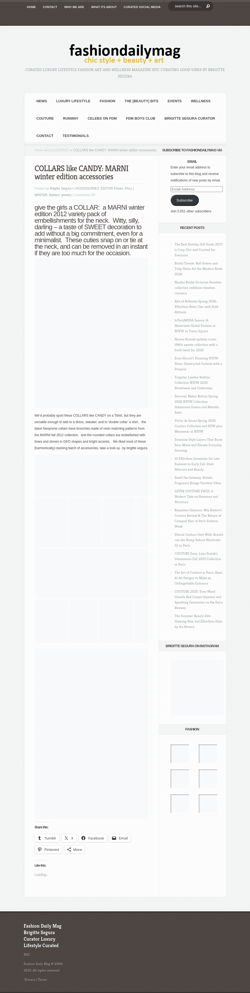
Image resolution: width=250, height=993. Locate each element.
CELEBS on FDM (102, 118)
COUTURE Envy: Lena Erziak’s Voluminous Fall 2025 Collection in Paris (198, 559)
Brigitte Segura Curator (189, 118)
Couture (45, 118)
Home (39, 150)
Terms (42, 979)
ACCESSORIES (58, 150)
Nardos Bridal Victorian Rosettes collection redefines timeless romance (198, 287)
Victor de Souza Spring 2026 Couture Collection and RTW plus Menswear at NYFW (198, 426)
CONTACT (50, 7)
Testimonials (76, 136)
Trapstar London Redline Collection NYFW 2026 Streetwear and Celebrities (194, 382)
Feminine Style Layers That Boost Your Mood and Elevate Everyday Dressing (199, 445)
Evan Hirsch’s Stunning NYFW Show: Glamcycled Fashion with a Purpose (198, 363)
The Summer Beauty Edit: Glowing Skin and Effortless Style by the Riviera (198, 621)
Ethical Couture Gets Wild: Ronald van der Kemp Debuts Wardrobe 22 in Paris (199, 540)
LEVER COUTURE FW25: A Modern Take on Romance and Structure (196, 496)
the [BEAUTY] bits (141, 101)
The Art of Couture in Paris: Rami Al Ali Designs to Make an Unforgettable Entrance (199, 578)
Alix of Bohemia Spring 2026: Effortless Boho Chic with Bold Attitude (196, 306)
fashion (107, 101)
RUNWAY (71, 118)
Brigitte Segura (60, 188)
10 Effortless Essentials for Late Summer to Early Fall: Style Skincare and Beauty (197, 464)
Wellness (200, 101)
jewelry (66, 195)
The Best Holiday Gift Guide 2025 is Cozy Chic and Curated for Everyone (199, 249)
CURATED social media (142, 7)
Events (175, 101)
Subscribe (184, 200)
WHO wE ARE (74, 7)
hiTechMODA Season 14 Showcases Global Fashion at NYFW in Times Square (195, 325)
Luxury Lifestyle (73, 101)
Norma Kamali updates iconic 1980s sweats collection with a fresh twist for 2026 (196, 344)
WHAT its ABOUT (104, 7)
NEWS (42, 101)
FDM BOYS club (140, 118)
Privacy (30, 979)
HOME (31, 7)
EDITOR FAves (112, 188)
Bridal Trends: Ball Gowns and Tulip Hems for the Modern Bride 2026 (198, 268)
